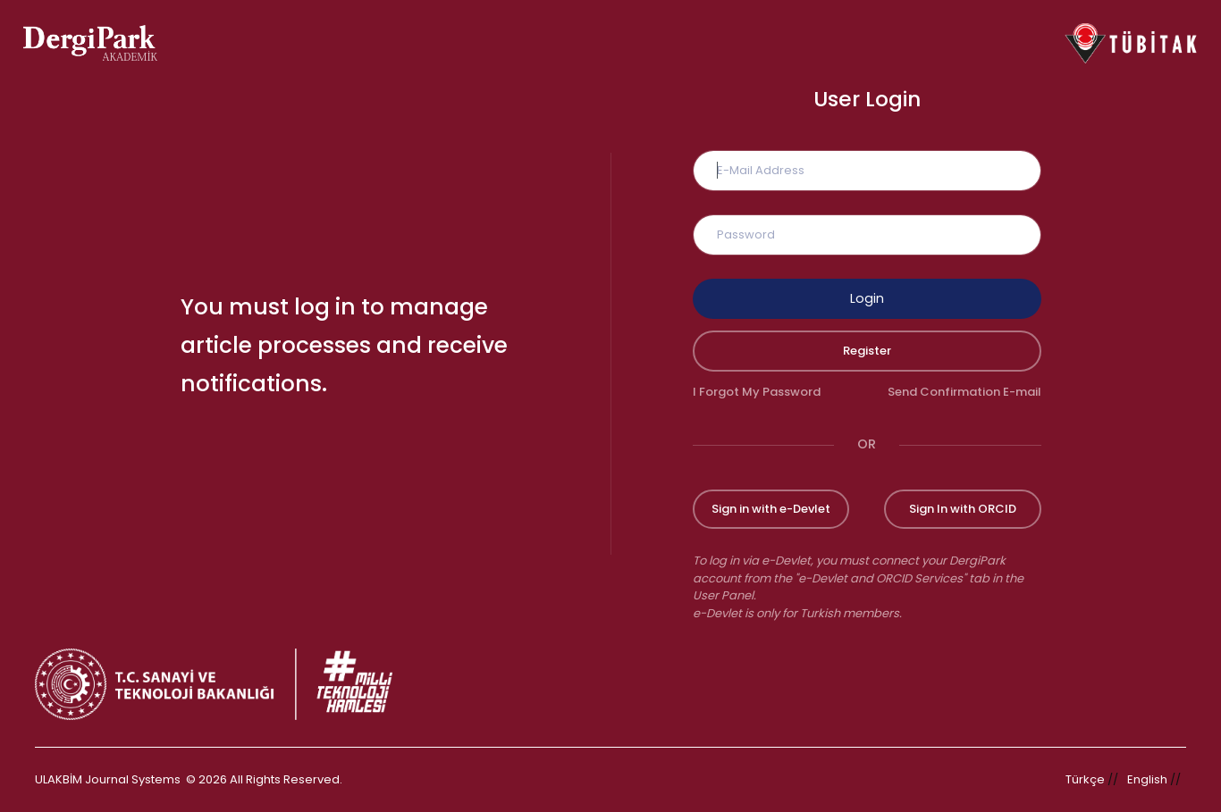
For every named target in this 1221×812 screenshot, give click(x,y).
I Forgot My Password (757, 391)
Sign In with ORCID (962, 508)
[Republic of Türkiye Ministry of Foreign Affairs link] (225, 684)
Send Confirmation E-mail (964, 391)
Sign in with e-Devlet (771, 508)
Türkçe (1085, 779)
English (1147, 779)
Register (867, 350)
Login (867, 298)
